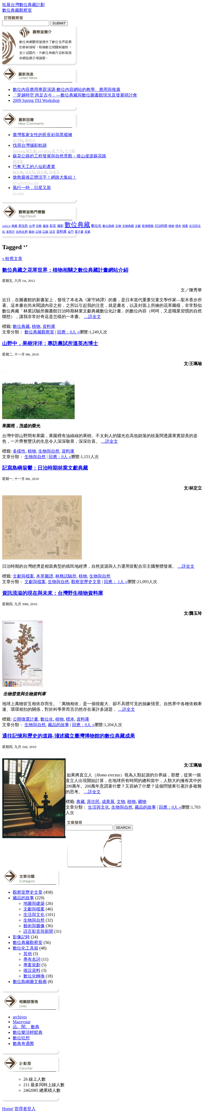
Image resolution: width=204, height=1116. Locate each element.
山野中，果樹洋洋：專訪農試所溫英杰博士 (50, 343)
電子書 (79, 231)
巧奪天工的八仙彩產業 (34, 166)
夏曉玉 (30, 140)
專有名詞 (31, 959)
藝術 (32, 231)
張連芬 (54, 172)
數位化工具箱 (25, 948)
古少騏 (18, 140)
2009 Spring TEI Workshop (36, 100)
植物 (171, 225)
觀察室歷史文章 (86, 581)
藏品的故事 (58, 724)
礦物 (142, 801)
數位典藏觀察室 (39, 332)
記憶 (38, 231)
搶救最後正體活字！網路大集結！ (44, 177)
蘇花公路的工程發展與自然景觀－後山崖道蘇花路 (59, 156)
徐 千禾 (57, 151)
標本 (178, 225)
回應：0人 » (68, 332)
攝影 (60, 226)
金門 (71, 231)
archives (20, 1017)
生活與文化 (98, 807)
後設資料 (31, 970)
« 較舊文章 (12, 258)
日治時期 (161, 226)
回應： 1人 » (115, 581)
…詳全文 (92, 316)
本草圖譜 (44, 576)
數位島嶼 (108, 225)
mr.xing (18, 193)
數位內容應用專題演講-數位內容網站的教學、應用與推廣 (66, 89)
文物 (118, 225)
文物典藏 (128, 225)
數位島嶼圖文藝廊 (30, 981)
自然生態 (22, 231)
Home (7, 1108)
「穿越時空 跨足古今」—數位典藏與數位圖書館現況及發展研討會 (75, 95)
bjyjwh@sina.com (26, 183)
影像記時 (21, 937)
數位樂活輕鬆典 (27, 1032)
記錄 (45, 231)
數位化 (96, 226)
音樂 (87, 231)
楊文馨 (31, 151)
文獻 (138, 225)
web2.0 (6, 225)
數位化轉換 (34, 976)
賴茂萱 (18, 162)
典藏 (14, 225)
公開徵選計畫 (25, 719)
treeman (18, 151)
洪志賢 (30, 172)
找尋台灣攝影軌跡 (30, 145)
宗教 (39, 225)
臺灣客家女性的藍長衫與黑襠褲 (42, 134)
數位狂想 (21, 1038)
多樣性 (19, 451)
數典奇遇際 (23, 1043)
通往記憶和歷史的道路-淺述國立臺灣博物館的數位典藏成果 (68, 736)
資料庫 (61, 231)
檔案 (185, 225)
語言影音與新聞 (38, 931)
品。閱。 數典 (26, 1027)
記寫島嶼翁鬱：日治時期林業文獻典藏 (45, 468)
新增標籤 (148, 225)
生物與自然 (49, 451)
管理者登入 (25, 1108)
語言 (52, 231)
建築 (46, 225)
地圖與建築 (34, 903)
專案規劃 (31, 965)
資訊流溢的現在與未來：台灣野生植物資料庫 (52, 593)
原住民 (23, 225)
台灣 (32, 225)
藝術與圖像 (34, 925)
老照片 (10, 231)
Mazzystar (22, 1021)
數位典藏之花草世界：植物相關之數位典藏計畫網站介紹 (65, 270)
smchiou (44, 151)
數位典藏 (77, 224)
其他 (27, 953)
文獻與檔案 (23, 576)
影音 (53, 226)
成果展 (108, 801)
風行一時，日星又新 (32, 187)
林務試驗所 (65, 576)
